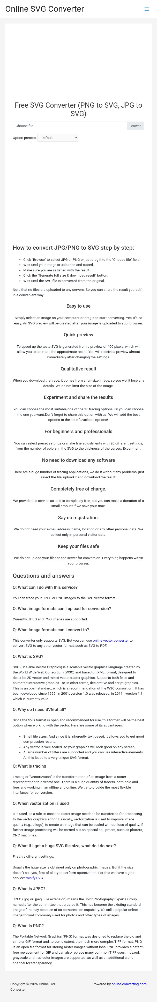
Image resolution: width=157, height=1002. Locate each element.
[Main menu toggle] (146, 9)
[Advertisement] (78, 65)
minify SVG (34, 878)
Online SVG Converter (44, 9)
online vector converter (111, 640)
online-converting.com (129, 984)
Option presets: (24, 138)
